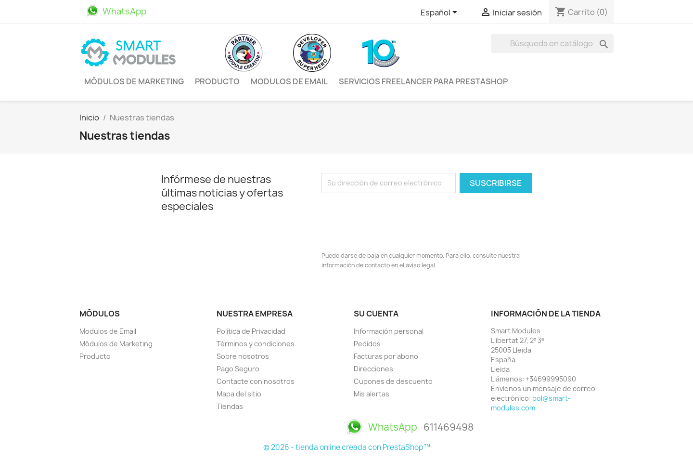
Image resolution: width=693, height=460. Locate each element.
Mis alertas (371, 393)
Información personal (389, 331)
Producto (217, 81)
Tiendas (230, 406)
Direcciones (373, 368)
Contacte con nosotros (256, 381)
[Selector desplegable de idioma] (441, 13)
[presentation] (394, 219)
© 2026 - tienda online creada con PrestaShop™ (346, 447)
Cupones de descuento (393, 381)
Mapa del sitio (239, 393)
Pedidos (367, 343)
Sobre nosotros (243, 356)
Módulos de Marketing (134, 81)
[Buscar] (552, 43)
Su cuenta (376, 313)
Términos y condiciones (256, 343)
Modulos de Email (289, 81)
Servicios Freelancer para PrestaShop (423, 81)
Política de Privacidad (251, 331)
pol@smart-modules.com (531, 403)
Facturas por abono (386, 356)
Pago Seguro (238, 368)
